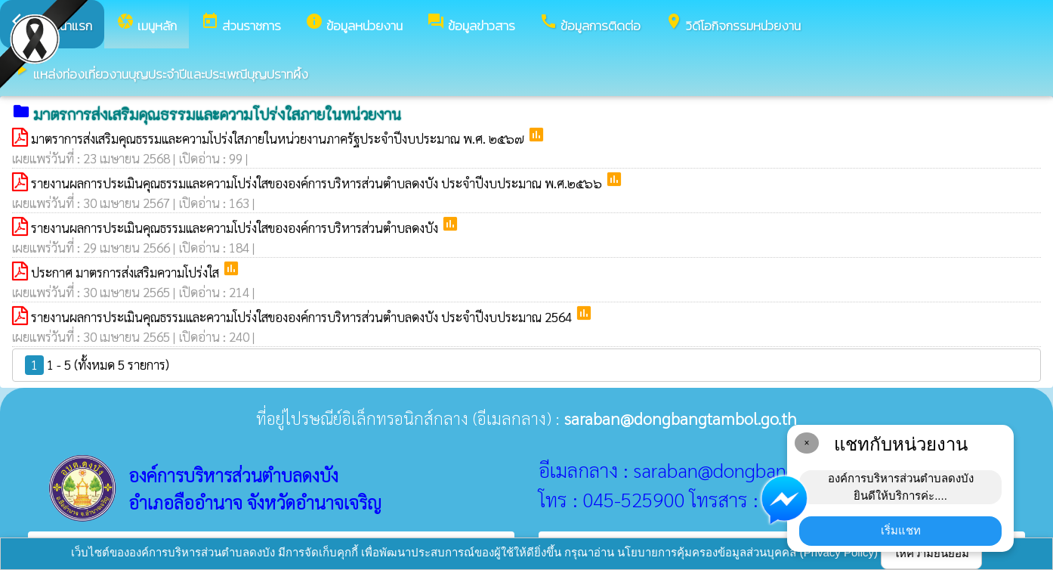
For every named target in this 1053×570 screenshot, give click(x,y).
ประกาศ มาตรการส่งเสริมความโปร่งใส (126, 272)
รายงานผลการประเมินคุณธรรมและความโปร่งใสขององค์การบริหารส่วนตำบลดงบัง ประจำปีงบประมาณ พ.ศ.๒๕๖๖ (318, 183)
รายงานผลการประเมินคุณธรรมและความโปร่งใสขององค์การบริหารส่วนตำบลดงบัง (236, 227)
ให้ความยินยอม (931, 553)
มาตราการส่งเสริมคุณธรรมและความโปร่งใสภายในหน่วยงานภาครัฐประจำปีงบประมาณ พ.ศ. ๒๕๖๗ (279, 138)
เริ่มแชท (901, 530)
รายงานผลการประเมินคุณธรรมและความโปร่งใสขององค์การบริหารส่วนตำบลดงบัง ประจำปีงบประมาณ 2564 (303, 316)
